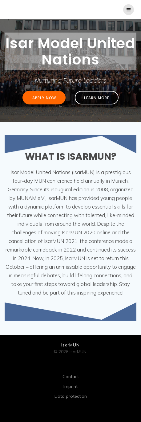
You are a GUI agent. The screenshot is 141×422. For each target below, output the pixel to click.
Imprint (70, 386)
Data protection (70, 396)
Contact (70, 376)
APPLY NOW (44, 97)
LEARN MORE (96, 97)
